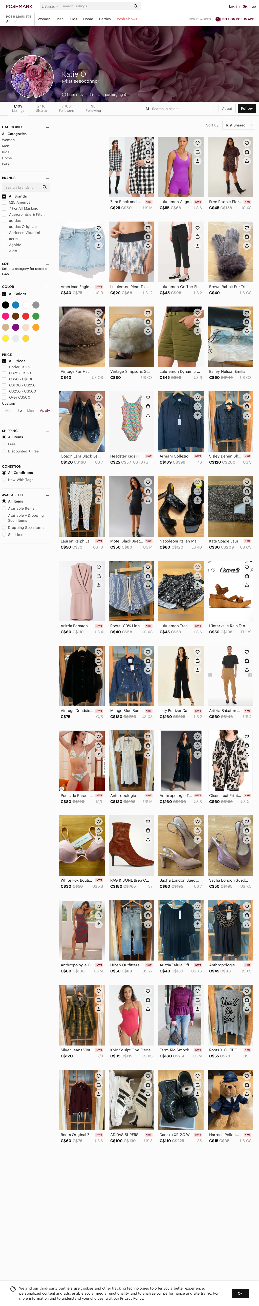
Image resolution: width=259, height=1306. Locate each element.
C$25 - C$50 (16, 373)
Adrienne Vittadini (21, 232)
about (227, 108)
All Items (12, 437)
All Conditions (17, 472)
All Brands (14, 196)
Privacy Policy (131, 1298)
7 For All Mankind (20, 208)
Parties (105, 19)
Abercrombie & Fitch (23, 214)
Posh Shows (127, 19)
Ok (240, 1293)
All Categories (14, 134)
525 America (16, 202)
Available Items (18, 508)
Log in (234, 6)
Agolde (11, 245)
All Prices (13, 361)
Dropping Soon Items (23, 527)
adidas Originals (19, 226)
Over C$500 (16, 397)
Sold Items (14, 534)
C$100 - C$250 (19, 385)
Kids (73, 19)
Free (9, 444)
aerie (10, 238)
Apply (45, 410)
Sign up (249, 6)
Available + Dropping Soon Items (23, 518)
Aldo (9, 251)
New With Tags (17, 479)
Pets (5, 164)
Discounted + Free (20, 451)
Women (44, 19)
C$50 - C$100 (18, 379)
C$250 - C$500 (19, 391)
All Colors (14, 294)
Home (88, 19)
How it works (199, 19)
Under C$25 (16, 367)
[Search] (96, 6)
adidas (11, 220)
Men (59, 19)
